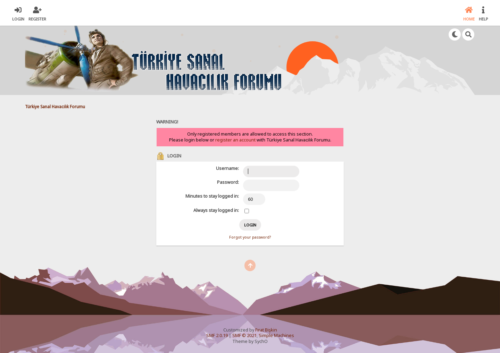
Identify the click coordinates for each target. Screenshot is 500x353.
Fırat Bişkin (266, 330)
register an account (235, 140)
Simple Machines (276, 335)
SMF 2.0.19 (217, 335)
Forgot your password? (250, 237)
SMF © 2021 (244, 335)
